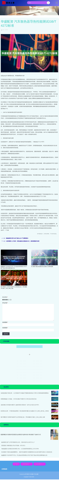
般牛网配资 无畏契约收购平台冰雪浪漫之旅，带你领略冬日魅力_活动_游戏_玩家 (23, 417)
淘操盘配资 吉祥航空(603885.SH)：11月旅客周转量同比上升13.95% (20, 448)
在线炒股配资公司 (39, 464)
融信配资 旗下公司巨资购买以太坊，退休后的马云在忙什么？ (18, 442)
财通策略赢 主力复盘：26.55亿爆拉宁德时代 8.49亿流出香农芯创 (18, 399)
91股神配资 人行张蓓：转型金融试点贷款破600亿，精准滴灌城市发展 (22, 241)
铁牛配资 (16, 464)
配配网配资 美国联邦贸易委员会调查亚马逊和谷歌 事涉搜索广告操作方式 (21, 434)
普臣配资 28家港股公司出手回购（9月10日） (13, 445)
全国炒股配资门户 (27, 464)
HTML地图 (36, 474)
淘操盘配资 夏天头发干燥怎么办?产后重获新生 (17, 238)
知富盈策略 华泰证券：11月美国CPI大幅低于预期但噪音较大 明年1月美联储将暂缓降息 (25, 393)
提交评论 (6, 333)
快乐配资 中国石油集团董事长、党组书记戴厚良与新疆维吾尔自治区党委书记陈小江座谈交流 (26, 452)
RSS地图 (31, 474)
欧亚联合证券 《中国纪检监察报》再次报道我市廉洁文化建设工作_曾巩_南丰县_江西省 (25, 411)
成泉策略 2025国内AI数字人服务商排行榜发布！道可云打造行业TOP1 (20, 405)
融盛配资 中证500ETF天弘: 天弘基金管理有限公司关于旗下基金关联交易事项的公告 (24, 455)
